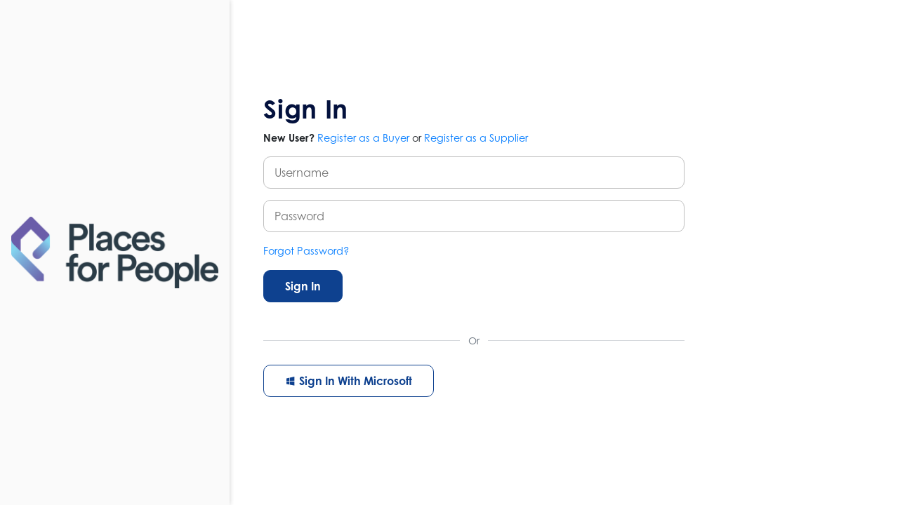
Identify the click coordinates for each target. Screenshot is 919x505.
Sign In (303, 286)
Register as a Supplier (476, 138)
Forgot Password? (306, 251)
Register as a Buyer (363, 138)
